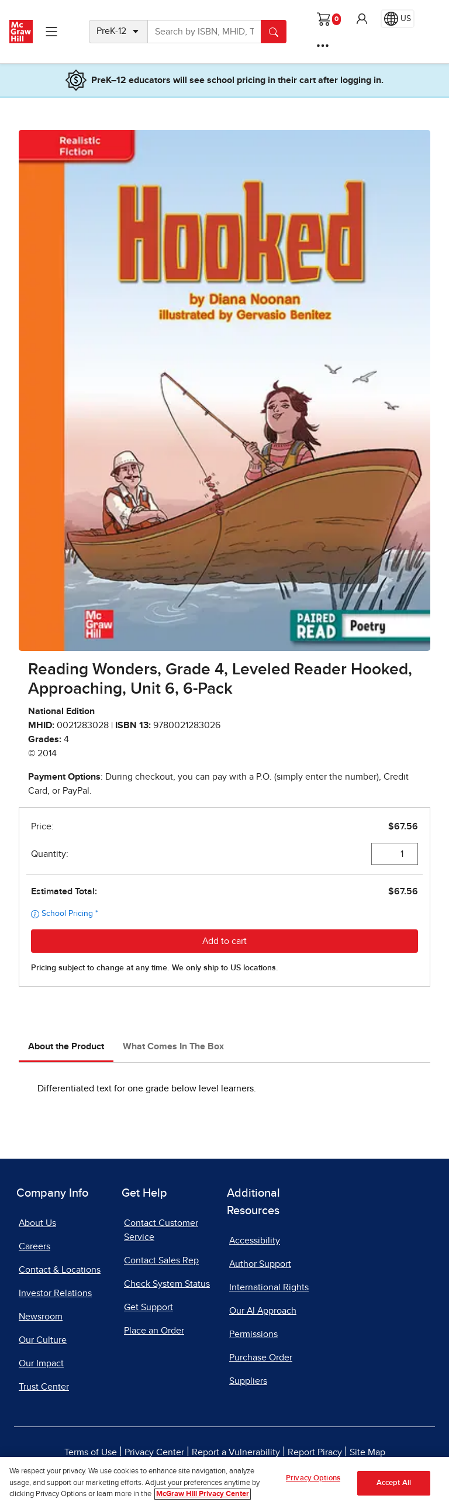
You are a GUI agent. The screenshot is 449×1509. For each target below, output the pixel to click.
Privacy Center (154, 1452)
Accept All (394, 1483)
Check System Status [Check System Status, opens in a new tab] (167, 1283)
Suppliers (248, 1381)
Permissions (253, 1334)
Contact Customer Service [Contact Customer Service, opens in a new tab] (161, 1230)
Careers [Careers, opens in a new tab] (34, 1246)
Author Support (260, 1264)
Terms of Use (90, 1452)
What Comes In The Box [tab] (173, 1046)
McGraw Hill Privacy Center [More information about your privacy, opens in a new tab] (202, 1494)
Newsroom (41, 1316)
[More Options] (323, 45)
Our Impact (41, 1363)
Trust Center (44, 1386)
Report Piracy (315, 1452)
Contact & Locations (60, 1269)
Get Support (148, 1307)
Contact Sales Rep (161, 1260)
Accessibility (254, 1240)
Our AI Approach (262, 1310)
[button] (362, 19)
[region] (224, 1483)
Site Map (367, 1452)
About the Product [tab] (66, 1046)
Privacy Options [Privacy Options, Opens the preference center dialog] (313, 1478)
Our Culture (43, 1340)
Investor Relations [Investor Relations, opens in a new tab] (55, 1293)
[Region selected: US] (398, 18)
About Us (37, 1223)
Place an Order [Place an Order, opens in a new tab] (154, 1330)
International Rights (269, 1287)
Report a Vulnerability (236, 1452)
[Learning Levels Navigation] (51, 31)
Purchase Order (260, 1357)
